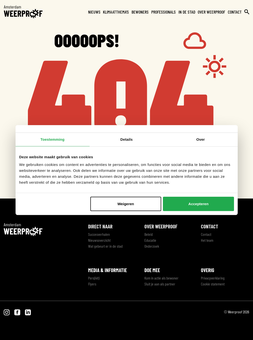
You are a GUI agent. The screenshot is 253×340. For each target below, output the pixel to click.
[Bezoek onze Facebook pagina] (17, 311)
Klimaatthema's (116, 12)
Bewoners (140, 12)
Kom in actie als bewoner (161, 278)
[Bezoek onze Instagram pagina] (7, 311)
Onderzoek (151, 246)
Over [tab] (200, 139)
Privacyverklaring (213, 278)
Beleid (148, 234)
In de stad (186, 12)
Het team (207, 240)
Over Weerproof (211, 12)
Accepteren (198, 204)
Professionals (163, 12)
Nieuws (94, 12)
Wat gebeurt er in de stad (105, 246)
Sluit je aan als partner (159, 283)
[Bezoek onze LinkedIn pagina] (28, 311)
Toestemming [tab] (52, 139)
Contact (235, 12)
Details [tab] (126, 139)
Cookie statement (213, 283)
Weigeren (125, 204)
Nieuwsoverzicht (99, 240)
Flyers (92, 283)
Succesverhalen (99, 234)
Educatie (150, 240)
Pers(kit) (93, 278)
